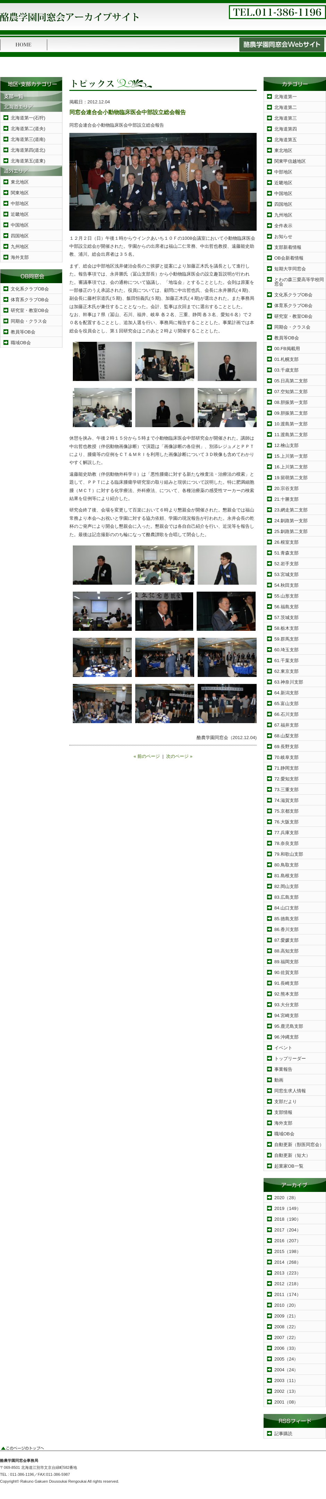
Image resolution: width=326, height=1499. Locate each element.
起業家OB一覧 (288, 1166)
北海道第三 (285, 118)
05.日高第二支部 (291, 380)
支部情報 (283, 1112)
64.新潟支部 (286, 692)
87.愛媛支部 (286, 940)
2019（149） (287, 1208)
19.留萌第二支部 (291, 477)
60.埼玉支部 (286, 649)
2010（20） (286, 1305)
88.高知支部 (286, 951)
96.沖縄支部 (286, 1037)
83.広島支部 (286, 897)
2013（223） (287, 1273)
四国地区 (20, 235)
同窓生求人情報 (290, 1090)
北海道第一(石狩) (28, 117)
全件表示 (283, 225)
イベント (283, 1047)
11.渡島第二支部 (291, 434)
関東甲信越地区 (290, 161)
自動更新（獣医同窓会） (299, 1144)
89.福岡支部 (286, 961)
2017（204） (287, 1230)
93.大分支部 (286, 1004)
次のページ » (179, 756)
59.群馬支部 (286, 639)
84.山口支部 (286, 908)
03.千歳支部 (286, 370)
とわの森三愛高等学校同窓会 (299, 282)
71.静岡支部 (286, 768)
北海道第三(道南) (28, 139)
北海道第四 (285, 129)
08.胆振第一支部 (291, 402)
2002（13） (286, 1391)
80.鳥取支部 (286, 864)
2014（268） (287, 1262)
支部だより (285, 1101)
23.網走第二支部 (291, 510)
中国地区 (20, 225)
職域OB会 (21, 342)
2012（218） (287, 1283)
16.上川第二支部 (291, 466)
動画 (278, 1080)
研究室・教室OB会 (30, 310)
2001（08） (286, 1402)
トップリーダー (290, 1058)
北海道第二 (285, 107)
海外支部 (20, 257)
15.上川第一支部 (291, 456)
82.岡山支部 (286, 886)
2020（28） (286, 1197)
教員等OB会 (23, 331)
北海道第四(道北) (28, 150)
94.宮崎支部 (286, 1015)
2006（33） (286, 1348)
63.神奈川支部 (288, 682)
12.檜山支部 (286, 445)
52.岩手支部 (286, 563)
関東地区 (20, 192)
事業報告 (283, 1069)
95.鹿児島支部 (288, 1026)
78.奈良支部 (286, 843)
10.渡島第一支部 (291, 423)
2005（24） (286, 1359)
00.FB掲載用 (287, 348)
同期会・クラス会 (29, 321)
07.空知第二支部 (291, 391)
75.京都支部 (286, 811)
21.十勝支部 (286, 499)
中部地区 (20, 203)
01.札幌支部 (286, 359)
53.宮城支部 (286, 574)
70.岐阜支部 (286, 757)
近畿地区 (20, 214)
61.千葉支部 (286, 660)
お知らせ (283, 236)
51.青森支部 (286, 553)
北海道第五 (285, 139)
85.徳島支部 (286, 918)
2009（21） (286, 1316)
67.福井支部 (286, 725)
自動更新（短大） (292, 1155)
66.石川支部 (286, 714)
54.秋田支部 (286, 585)
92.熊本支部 (286, 994)
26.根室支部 (286, 542)
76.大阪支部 (286, 821)
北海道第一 (285, 96)
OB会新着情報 (288, 258)
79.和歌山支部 (288, 854)
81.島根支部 (286, 875)
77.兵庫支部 (286, 832)
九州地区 (20, 246)
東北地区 (20, 182)
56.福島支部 (286, 606)
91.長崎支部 (286, 983)
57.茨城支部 (286, 617)
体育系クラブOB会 (30, 299)
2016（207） (287, 1240)
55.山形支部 (286, 596)
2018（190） (287, 1219)
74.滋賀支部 (286, 800)
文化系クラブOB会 (30, 288)
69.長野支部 (286, 746)
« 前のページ (147, 756)
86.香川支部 (286, 929)
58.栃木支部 (286, 628)
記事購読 (283, 1433)
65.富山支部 (286, 703)
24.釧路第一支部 (291, 520)
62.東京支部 (286, 671)
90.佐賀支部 (286, 972)
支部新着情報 (287, 247)
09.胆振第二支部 (291, 413)
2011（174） (287, 1294)
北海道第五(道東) (28, 160)
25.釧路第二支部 (291, 531)
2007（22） (286, 1337)
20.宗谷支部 (286, 488)
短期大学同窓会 (290, 268)
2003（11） (286, 1380)
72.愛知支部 (286, 778)
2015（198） (287, 1251)
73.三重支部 (286, 789)
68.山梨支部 (286, 735)
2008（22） (286, 1326)
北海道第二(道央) (28, 128)
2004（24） (286, 1369)
